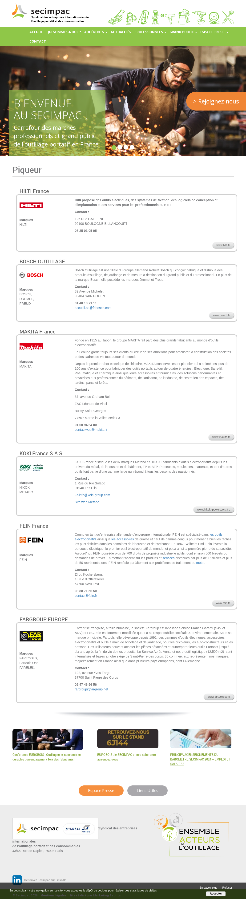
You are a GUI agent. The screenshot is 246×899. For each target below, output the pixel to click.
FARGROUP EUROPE (44, 619)
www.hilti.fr (223, 245)
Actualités (121, 32)
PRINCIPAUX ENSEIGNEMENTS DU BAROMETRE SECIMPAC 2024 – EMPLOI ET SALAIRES (200, 759)
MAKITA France (38, 331)
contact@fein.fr (86, 596)
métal (200, 563)
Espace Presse (101, 790)
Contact (37, 41)
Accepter (216, 893)
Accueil (36, 32)
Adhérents (95, 32)
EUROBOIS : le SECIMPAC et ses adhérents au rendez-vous (126, 756)
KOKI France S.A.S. (42, 453)
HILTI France (34, 191)
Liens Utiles (147, 790)
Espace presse (214, 32)
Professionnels (150, 32)
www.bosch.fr (221, 315)
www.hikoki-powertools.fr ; (213, 509)
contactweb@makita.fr (91, 430)
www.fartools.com (219, 696)
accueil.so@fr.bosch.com (93, 308)
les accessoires (122, 539)
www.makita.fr (221, 437)
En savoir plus (208, 887)
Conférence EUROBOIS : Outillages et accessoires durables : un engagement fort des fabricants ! (46, 756)
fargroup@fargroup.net (91, 689)
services (168, 558)
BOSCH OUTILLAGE (42, 261)
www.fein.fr (223, 603)
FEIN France (34, 525)
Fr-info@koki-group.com (92, 495)
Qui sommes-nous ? (63, 32)
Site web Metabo (87, 502)
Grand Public (183, 32)
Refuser (227, 887)
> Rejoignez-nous (216, 101)
